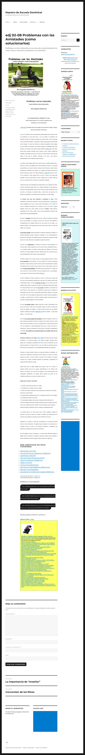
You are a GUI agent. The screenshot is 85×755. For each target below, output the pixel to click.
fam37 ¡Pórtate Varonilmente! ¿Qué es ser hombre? (38, 543)
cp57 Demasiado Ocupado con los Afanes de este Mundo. (70, 410)
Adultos (42, 22)
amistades (8, 109)
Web (6, 655)
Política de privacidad (28, 747)
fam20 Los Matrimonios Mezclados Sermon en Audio (38, 553)
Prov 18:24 (23, 127)
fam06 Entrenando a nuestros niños (33, 561)
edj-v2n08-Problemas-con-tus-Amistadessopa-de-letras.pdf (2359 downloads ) (37, 497)
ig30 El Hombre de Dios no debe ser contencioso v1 (37, 568)
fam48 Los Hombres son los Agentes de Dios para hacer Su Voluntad (37, 575)
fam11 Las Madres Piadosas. (68, 383)
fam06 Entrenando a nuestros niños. (69, 392)
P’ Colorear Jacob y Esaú (68, 147)
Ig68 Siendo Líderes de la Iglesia (31, 583)
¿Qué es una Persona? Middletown (31, 460)
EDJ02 (7, 105)
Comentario (10, 614)
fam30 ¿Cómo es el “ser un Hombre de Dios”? (36, 567)
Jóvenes (32, 22)
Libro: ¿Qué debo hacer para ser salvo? (70, 279)
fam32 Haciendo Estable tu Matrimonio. (68, 388)
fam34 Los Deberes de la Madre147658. (67, 384)
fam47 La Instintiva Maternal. (69, 399)
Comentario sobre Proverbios (69, 191)
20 (35, 477)
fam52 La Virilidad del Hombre (31, 573)
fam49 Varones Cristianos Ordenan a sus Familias (37, 565)
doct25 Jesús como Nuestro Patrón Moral (34, 579)
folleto (53, 544)
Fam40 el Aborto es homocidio (31, 563)
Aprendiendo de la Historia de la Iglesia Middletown (37, 472)
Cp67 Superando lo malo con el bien (33, 581)
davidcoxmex (72, 58)
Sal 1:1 (42, 273)
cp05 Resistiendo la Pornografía (31, 548)
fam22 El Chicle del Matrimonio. (69, 393)
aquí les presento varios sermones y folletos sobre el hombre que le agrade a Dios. (38, 532)
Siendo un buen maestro (68, 156)
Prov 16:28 (40, 338)
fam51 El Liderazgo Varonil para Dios (33, 577)
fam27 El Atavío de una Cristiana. (69, 398)
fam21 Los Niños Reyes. (67, 404)
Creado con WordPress (41, 747)
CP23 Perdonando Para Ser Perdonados (34, 552)
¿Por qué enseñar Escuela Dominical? (32, 458)
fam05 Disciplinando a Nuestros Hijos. (69, 390)
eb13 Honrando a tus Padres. (68, 386)
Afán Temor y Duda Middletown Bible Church (35, 467)
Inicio (7, 22)
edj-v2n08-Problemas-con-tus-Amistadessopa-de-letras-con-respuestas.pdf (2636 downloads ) (37, 507)
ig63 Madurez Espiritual (29, 549)
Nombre (8, 639)
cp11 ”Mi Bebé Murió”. (67, 412)
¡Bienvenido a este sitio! (28, 451)
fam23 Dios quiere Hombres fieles (32, 557)
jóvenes (11, 111)
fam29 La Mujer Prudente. (68, 406)
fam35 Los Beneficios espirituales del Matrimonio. (70, 401)
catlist (13, 109)
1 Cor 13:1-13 (53, 201)
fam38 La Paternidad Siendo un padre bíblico (36, 547)
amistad (12, 107)
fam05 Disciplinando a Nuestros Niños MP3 (35, 560)
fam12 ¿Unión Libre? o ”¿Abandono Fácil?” (35, 564)
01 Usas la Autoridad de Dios (29, 465)
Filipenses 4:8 (38, 311)
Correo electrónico (13, 647)
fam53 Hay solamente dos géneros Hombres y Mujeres (36, 571)
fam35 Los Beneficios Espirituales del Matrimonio (37, 551)
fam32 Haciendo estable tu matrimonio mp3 (35, 544)
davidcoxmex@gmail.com (68, 54)
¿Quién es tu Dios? (26, 462)
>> (38, 477)
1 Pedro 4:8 (48, 148)
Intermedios (23, 22)
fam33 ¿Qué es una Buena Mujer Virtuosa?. (69, 408)
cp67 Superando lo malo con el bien (70, 111)
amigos (7, 107)
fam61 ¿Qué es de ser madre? (69, 380)
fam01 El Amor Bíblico (28, 541)
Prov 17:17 (47, 141)
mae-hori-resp (9, 112)
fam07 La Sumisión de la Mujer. (69, 405)
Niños (15, 22)
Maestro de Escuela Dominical (23, 12)
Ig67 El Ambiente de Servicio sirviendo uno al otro (38, 586)
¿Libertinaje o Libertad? (28, 456)
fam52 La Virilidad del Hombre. (69, 395)
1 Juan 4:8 (46, 172)
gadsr (7, 111)
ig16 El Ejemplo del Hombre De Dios (33, 580)
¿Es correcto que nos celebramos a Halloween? (35, 453)
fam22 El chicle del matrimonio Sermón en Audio (37, 555)
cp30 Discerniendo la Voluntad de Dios (33, 569)
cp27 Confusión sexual (28, 559)
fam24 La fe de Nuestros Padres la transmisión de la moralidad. (70, 403)
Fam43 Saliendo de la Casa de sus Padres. (69, 396)
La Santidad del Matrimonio (30, 545)
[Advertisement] (46, 721)
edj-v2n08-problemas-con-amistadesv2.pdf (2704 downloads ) (37, 488)
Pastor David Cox (10, 100)
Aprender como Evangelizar (29, 469)
